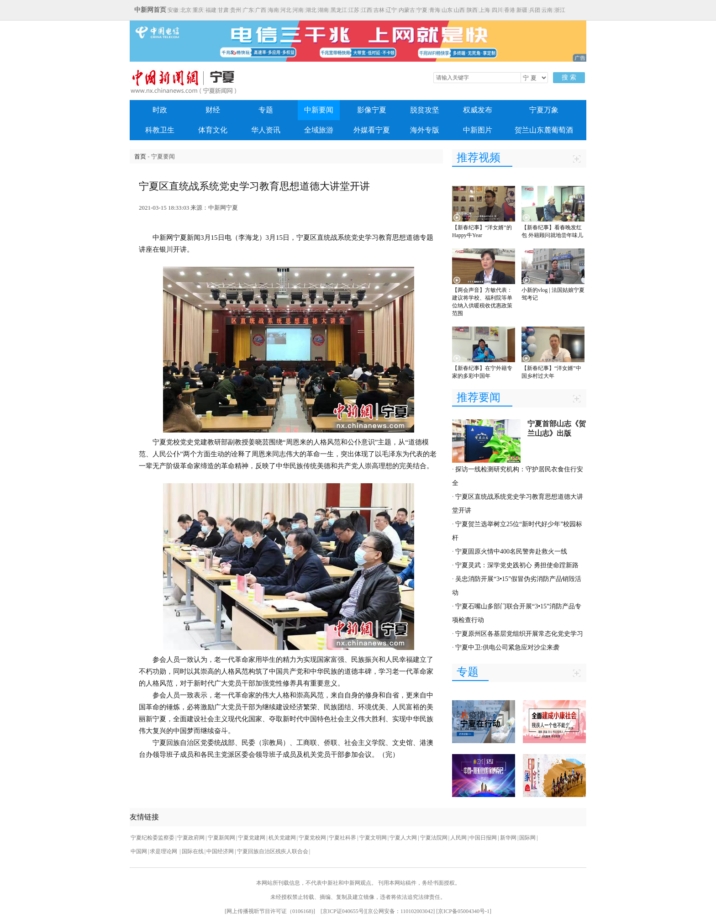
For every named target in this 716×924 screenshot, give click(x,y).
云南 (547, 10)
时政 (160, 110)
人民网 (458, 837)
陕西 (472, 10)
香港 (509, 10)
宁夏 (421, 10)
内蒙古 (407, 10)
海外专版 (424, 130)
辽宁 (391, 10)
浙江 (559, 10)
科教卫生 (159, 130)
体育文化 (212, 130)
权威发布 (477, 110)
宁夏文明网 (373, 837)
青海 (434, 10)
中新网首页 (150, 9)
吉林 (379, 10)
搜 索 (569, 77)
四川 (497, 10)
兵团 (534, 10)
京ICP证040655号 (343, 911)
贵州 (235, 10)
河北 (285, 10)
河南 (298, 10)
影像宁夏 (371, 110)
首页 (140, 156)
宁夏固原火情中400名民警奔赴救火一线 (511, 551)
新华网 (508, 837)
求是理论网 (164, 851)
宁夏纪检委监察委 (152, 837)
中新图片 (477, 130)
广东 (248, 10)
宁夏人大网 (403, 837)
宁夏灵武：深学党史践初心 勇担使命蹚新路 (517, 565)
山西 (459, 10)
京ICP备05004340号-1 (464, 911)
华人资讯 (265, 130)
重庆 (198, 10)
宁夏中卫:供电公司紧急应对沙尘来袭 (507, 647)
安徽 (173, 10)
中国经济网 (220, 851)
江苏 (353, 10)
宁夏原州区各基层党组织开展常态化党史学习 (519, 633)
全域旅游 (318, 130)
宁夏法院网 (434, 837)
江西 (366, 10)
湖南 (323, 10)
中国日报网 (483, 837)
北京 (185, 10)
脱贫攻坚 (424, 110)
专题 (265, 110)
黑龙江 (339, 10)
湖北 (310, 10)
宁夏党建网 (251, 837)
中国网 (139, 851)
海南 (273, 10)
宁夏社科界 (342, 837)
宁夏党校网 (312, 837)
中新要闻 (318, 110)
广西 (260, 10)
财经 (212, 110)
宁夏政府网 (191, 837)
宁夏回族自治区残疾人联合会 (272, 851)
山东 (447, 10)
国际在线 (193, 851)
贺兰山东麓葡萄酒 (544, 130)
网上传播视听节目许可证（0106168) (269, 911)
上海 (484, 10)
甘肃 (223, 10)
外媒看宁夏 (371, 130)
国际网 (527, 837)
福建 (210, 10)
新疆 (521, 10)
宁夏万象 (543, 110)
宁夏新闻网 (221, 837)
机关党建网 (282, 837)
